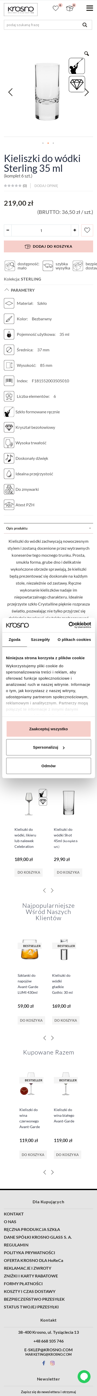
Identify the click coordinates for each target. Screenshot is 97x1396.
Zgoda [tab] (14, 639)
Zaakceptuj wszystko (48, 728)
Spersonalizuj (48, 747)
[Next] (52, 938)
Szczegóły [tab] (40, 639)
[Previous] (44, 938)
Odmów (48, 765)
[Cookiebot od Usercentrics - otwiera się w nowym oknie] (69, 625)
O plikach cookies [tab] (74, 639)
